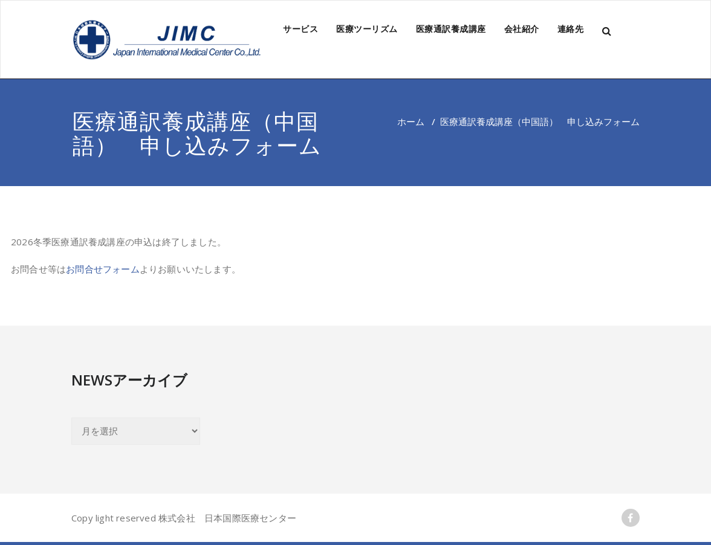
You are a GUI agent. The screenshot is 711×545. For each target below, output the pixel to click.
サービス (300, 28)
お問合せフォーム (103, 269)
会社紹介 (521, 28)
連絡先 (570, 28)
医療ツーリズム (367, 28)
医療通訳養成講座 (451, 28)
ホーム (410, 121)
